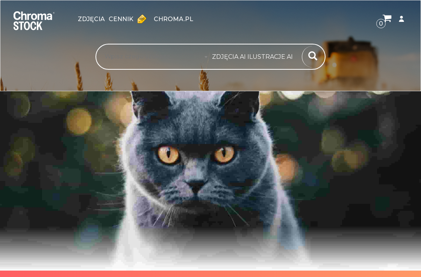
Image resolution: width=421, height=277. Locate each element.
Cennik (129, 18)
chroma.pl (173, 19)
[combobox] (254, 57)
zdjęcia (91, 19)
